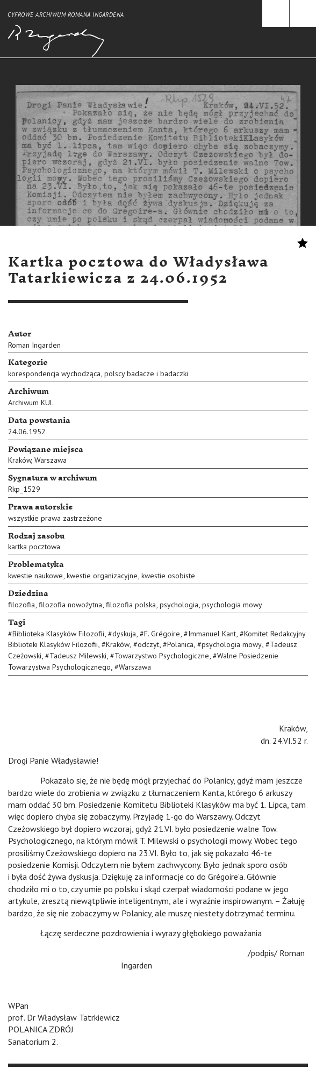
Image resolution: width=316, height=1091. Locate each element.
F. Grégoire (162, 633)
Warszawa (50, 460)
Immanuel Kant (212, 633)
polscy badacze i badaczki (146, 373)
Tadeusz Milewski (77, 656)
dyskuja (124, 633)
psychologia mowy (232, 604)
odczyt (148, 644)
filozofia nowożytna (70, 604)
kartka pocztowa (34, 546)
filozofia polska (131, 604)
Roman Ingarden (34, 345)
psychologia (179, 604)
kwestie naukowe (35, 575)
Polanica (180, 644)
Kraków (19, 460)
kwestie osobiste (168, 575)
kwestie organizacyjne (102, 575)
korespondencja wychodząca (54, 373)
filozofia (21, 604)
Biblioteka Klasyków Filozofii (58, 633)
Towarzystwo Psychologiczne (161, 656)
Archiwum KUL (31, 402)
